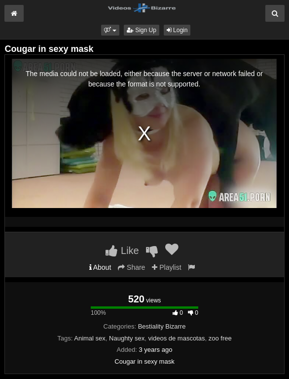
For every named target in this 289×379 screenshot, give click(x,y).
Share (131, 267)
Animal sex (90, 338)
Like (122, 250)
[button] (110, 30)
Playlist (166, 267)
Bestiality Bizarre (162, 326)
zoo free (220, 338)
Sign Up (141, 30)
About (100, 267)
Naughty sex (126, 338)
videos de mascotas (176, 338)
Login (177, 30)
